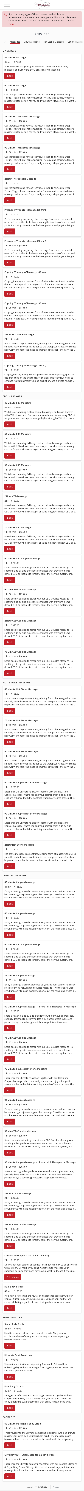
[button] (42, 67)
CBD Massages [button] (32, 41)
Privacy (56, 1487)
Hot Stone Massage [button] (53, 41)
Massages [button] (15, 41)
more (11, 23)
